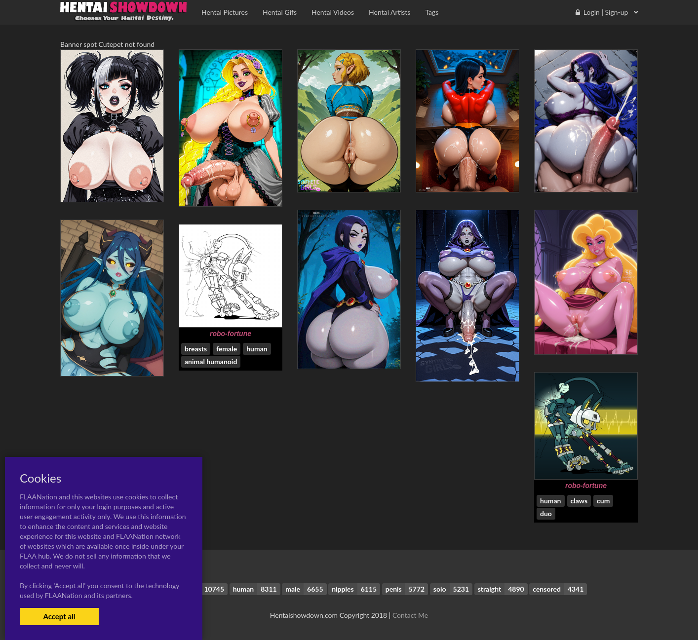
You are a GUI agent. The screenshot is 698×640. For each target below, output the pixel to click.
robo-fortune (230, 334)
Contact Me (410, 615)
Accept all (59, 616)
